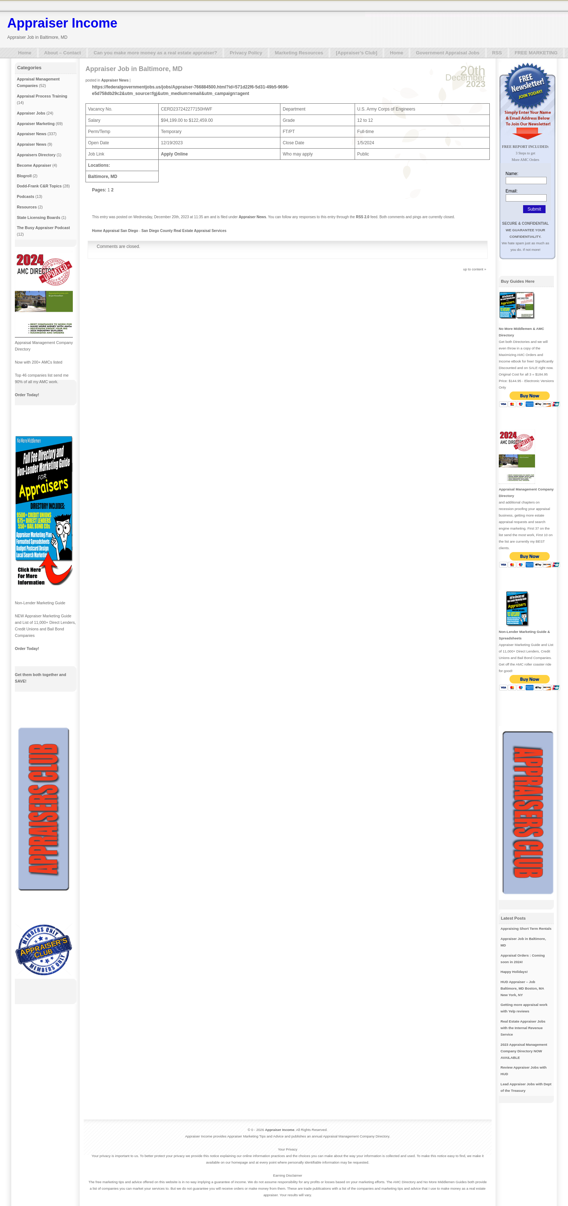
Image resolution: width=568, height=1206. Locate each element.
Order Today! (27, 395)
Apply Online (174, 154)
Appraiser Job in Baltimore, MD (134, 68)
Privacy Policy (246, 52)
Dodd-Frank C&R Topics (39, 186)
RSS (497, 52)
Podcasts (25, 196)
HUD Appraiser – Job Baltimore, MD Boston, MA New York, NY (522, 988)
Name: (512, 173)
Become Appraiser (34, 165)
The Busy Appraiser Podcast (43, 227)
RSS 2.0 (362, 217)
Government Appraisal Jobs (447, 52)
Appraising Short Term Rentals (526, 929)
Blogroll (24, 176)
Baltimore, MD (102, 176)
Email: (512, 191)
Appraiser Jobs (31, 113)
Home (25, 52)
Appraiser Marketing (35, 123)
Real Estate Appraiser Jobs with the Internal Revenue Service (523, 1027)
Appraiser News (115, 80)
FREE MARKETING (536, 52)
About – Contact (62, 52)
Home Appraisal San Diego (115, 231)
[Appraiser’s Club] (356, 52)
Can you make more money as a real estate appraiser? (155, 52)
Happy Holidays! (514, 972)
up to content (473, 269)
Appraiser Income (62, 23)
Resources (27, 207)
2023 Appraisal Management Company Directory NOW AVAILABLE (524, 1051)
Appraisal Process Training (42, 96)
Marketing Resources (299, 52)
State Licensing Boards (38, 217)
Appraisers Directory (36, 155)
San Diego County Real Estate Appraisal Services (183, 231)
